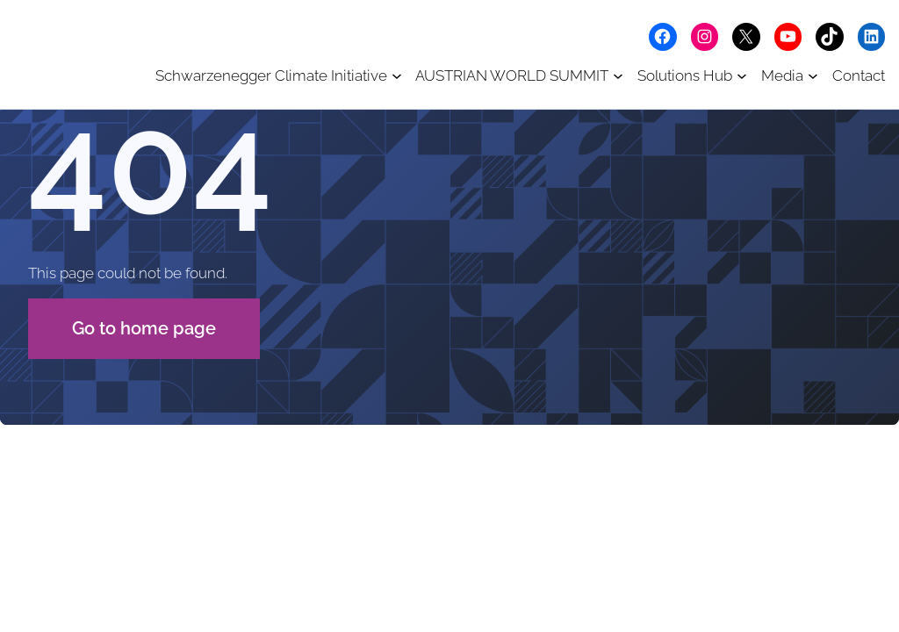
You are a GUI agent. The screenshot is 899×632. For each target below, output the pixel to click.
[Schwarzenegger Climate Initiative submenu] (397, 75)
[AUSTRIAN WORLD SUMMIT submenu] (618, 75)
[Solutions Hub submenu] (742, 75)
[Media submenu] (813, 75)
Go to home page (144, 328)
